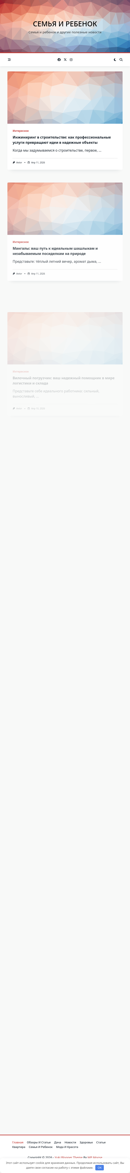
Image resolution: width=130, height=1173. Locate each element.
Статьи (101, 1142)
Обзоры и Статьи (39, 1142)
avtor (19, 162)
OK (100, 1168)
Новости (70, 1142)
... (100, 150)
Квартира (18, 1147)
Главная (17, 1142)
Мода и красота (67, 1147)
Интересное (21, 131)
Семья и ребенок (65, 23)
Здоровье (86, 1142)
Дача (57, 1142)
